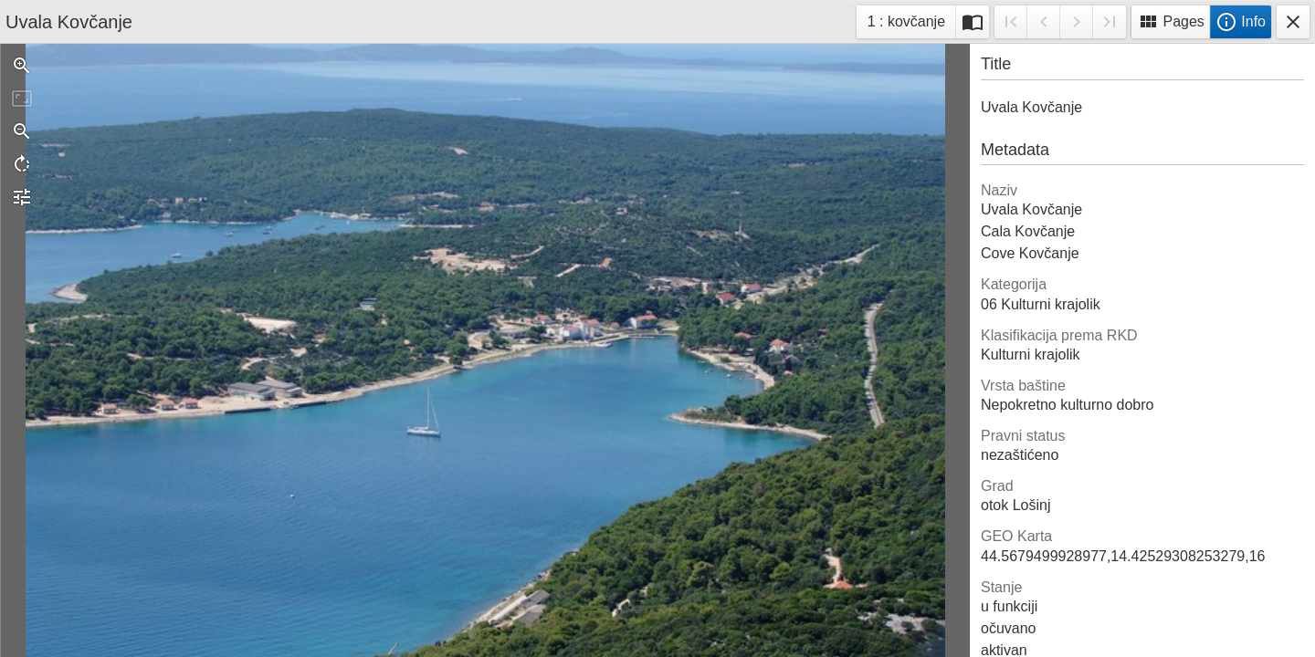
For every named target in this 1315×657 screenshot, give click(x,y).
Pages (1171, 22)
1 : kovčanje (906, 24)
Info (1240, 22)
